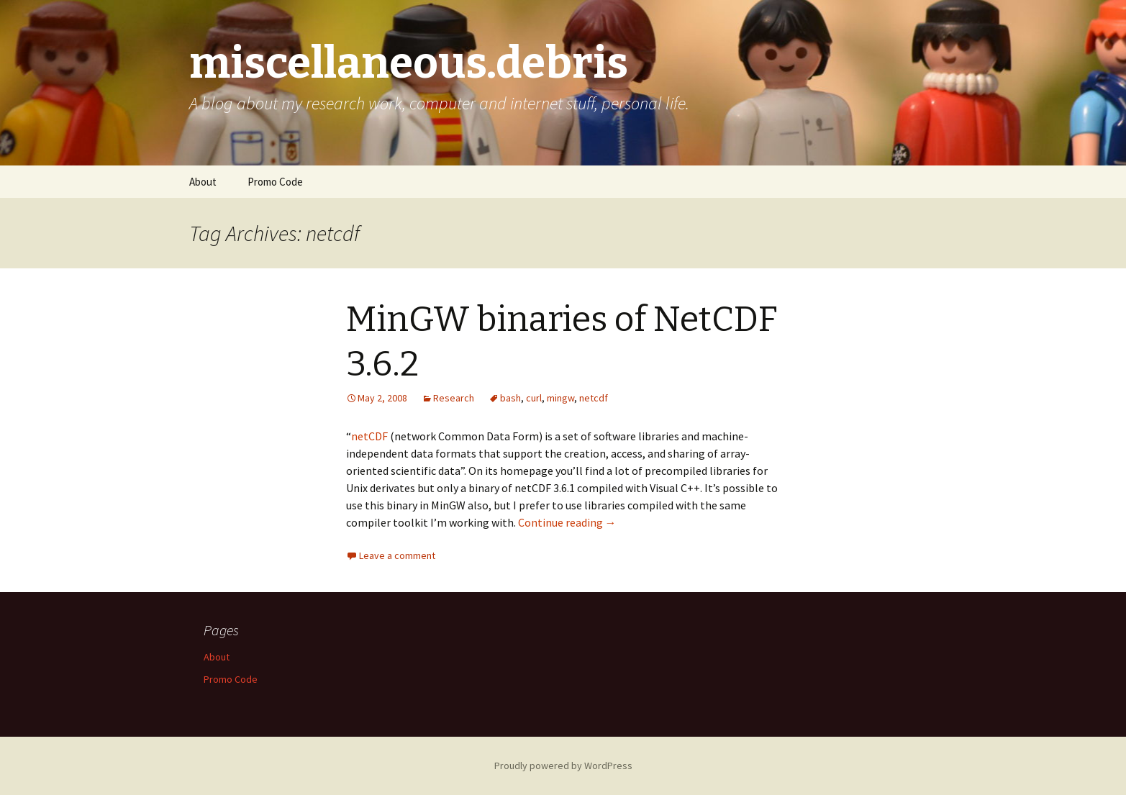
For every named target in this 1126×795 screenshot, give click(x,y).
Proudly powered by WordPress (563, 765)
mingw (560, 397)
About (203, 181)
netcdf (593, 397)
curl (534, 397)
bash (510, 397)
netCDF (369, 436)
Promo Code (275, 181)
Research (453, 397)
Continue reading (567, 522)
